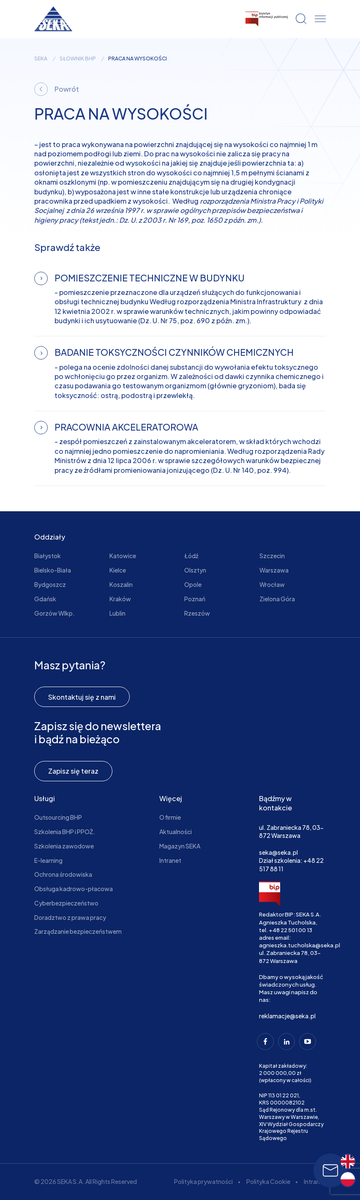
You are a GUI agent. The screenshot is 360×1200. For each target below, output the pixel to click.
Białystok (47, 555)
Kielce (117, 570)
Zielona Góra (277, 599)
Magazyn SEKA (179, 846)
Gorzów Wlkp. (54, 613)
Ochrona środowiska (63, 874)
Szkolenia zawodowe (64, 846)
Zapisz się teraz (73, 770)
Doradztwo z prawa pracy (70, 917)
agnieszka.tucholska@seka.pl (299, 945)
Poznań (194, 599)
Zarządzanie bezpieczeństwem (78, 931)
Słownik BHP (78, 59)
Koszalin (121, 584)
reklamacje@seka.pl (287, 1016)
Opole (193, 584)
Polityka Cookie (268, 1181)
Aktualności (175, 831)
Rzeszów (197, 613)
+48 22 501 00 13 (290, 930)
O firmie (170, 817)
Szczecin (272, 555)
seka (40, 59)
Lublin (117, 613)
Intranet (170, 860)
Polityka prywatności (203, 1181)
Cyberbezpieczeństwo (66, 903)
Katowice (122, 555)
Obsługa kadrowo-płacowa (73, 888)
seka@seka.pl (278, 852)
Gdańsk (45, 599)
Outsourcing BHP (58, 817)
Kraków (120, 599)
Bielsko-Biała (52, 570)
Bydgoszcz (50, 584)
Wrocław (272, 584)
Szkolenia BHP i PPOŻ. (64, 831)
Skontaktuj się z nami (82, 697)
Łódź (191, 555)
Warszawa (274, 570)
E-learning (48, 860)
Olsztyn (195, 570)
